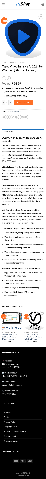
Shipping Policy (10, 426)
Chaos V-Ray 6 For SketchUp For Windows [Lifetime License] (33, 337)
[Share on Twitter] (13, 117)
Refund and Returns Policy (15, 431)
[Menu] (3, 4)
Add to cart (23, 102)
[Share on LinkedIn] (26, 117)
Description (7, 132)
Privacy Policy (10, 422)
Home (4, 63)
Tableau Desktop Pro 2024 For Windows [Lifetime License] (10, 337)
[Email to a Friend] (17, 117)
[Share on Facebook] (9, 117)
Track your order (11, 441)
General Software (17, 63)
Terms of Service (11, 436)
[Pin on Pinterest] (22, 117)
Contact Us (8, 417)
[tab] (23, 131)
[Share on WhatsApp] (4, 117)
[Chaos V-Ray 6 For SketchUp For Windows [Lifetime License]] (35, 320)
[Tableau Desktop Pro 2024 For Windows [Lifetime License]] (12, 320)
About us (7, 412)
